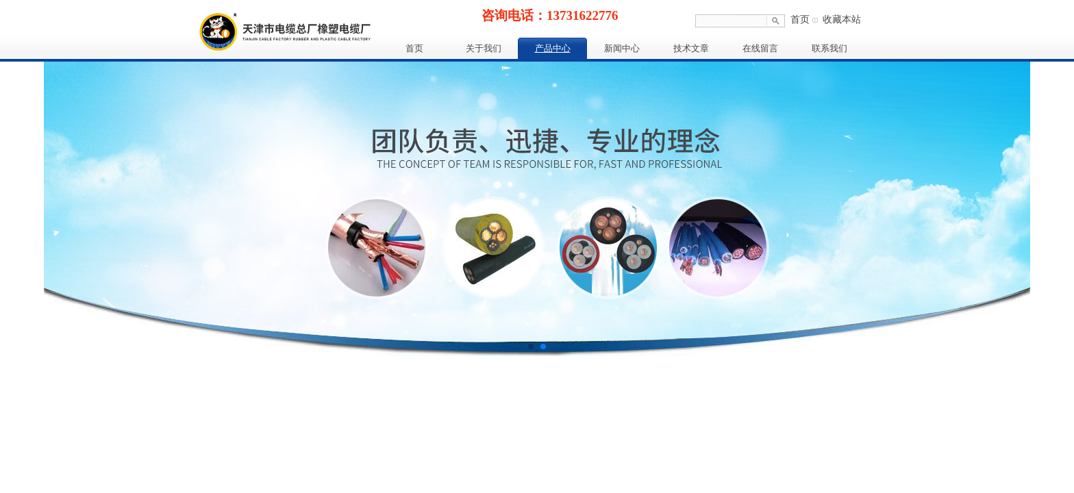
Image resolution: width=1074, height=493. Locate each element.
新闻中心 (622, 48)
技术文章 (691, 48)
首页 (800, 19)
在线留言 (760, 48)
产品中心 (553, 48)
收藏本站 (842, 19)
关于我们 (483, 48)
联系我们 (829, 48)
